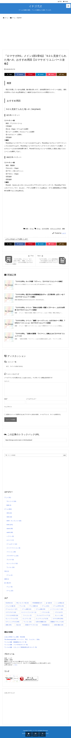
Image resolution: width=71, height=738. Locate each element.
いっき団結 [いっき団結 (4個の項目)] (60, 603)
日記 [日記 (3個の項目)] (18, 625)
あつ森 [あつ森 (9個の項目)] (49, 603)
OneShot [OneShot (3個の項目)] (9, 603)
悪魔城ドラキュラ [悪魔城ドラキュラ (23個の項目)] (57, 621)
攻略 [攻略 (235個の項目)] (9, 625)
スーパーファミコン (13, 548)
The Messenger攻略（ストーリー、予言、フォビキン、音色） (22, 639)
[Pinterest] (30, 74)
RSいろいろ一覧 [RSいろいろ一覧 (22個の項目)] (22, 603)
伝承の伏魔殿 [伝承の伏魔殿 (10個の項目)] (41, 621)
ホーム (6, 17)
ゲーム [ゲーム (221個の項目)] (45, 606)
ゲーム (13, 17)
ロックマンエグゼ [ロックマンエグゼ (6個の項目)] (42, 618)
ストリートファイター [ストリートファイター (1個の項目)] (28, 612)
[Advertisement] (35, 35)
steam (10, 528)
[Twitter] (9, 74)
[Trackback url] (35, 440)
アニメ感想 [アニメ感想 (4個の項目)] (33, 606)
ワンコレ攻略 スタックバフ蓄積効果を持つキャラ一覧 (20, 647)
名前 (6, 399)
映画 (9, 505)
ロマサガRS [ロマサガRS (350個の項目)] (58, 618)
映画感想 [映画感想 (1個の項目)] (45, 625)
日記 (6, 571)
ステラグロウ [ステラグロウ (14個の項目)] (11, 612)
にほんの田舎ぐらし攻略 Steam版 (14, 637)
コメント (6, 381)
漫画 (6, 579)
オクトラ (10, 540)
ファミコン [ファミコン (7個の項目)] (27, 615)
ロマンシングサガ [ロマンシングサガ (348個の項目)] (12, 621)
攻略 (63, 228)
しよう (64, 233)
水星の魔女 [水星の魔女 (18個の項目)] (58, 625)
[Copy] (62, 74)
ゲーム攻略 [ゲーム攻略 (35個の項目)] (40, 609)
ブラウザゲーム (12, 555)
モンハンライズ (12, 563)
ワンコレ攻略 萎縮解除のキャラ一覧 (15, 642)
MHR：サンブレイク (14, 520)
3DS (9, 513)
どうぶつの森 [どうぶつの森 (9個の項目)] (10, 606)
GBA (9, 517)
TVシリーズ (11, 501)
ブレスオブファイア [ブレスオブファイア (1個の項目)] (43, 615)
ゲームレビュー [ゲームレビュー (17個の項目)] (11, 609)
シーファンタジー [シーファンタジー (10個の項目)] (56, 609)
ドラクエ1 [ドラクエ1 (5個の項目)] (45, 612)
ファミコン (11, 552)
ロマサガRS (45, 228)
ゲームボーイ (12, 544)
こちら (15, 665)
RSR (20, 17)
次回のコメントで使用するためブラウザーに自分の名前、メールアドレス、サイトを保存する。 (34, 414)
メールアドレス (31, 399)
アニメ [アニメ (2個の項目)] (22, 606)
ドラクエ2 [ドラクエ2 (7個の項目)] (59, 612)
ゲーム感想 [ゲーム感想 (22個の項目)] (26, 609)
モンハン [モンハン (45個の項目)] (59, 615)
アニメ (7, 497)
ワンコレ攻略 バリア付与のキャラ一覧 (16, 644)
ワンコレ (10, 567)
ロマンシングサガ (55, 228)
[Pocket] (51, 74)
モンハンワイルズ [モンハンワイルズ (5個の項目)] (12, 618)
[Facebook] (20, 74)
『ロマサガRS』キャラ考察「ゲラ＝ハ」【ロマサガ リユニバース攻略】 (39, 281)
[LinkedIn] (41, 74)
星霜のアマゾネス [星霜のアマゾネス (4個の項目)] (31, 625)
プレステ (10, 559)
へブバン (10, 536)
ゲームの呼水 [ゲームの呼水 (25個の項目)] (58, 606)
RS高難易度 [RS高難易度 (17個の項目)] (37, 603)
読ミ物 (7, 583)
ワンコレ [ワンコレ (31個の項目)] (27, 621)
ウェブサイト (8, 406)
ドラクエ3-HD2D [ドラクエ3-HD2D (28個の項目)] (12, 615)
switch (10, 532)
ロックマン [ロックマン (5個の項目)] (27, 618)
